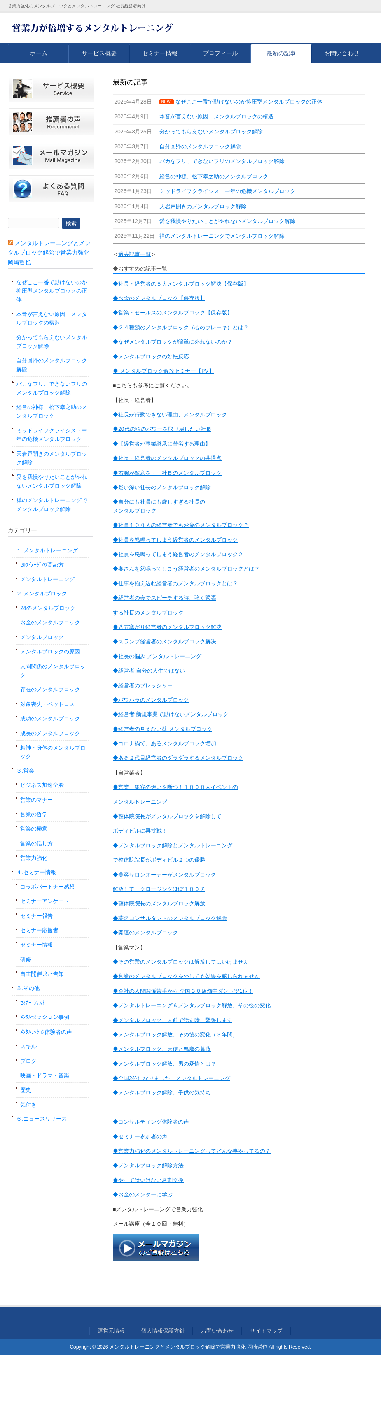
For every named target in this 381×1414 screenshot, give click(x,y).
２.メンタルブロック (41, 593)
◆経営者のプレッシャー (143, 685)
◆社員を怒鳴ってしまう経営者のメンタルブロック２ (178, 554)
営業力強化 (33, 858)
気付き (28, 1104)
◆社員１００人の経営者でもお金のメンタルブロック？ (181, 525)
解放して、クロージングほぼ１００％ (159, 889)
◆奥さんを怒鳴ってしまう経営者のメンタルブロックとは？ (186, 569)
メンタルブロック (134, 511)
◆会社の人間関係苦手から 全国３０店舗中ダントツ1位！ (183, 991)
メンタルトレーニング (140, 802)
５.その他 (28, 988)
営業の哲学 (33, 814)
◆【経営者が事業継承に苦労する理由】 (162, 444)
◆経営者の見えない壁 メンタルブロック (162, 729)
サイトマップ (266, 1331)
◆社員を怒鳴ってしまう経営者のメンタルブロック (175, 540)
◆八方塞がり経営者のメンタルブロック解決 (167, 627)
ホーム (38, 53)
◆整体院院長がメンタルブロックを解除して (167, 816)
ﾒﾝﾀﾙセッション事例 (44, 1017)
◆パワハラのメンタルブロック (151, 700)
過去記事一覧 (134, 254)
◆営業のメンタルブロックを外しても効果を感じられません (186, 976)
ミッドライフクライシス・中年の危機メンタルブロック (51, 434)
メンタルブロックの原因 (50, 651)
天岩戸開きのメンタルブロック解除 (51, 458)
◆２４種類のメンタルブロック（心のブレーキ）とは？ (181, 327)
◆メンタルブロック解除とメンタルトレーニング (172, 845)
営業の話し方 (36, 843)
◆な (118, 342)
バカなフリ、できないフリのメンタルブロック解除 (51, 388)
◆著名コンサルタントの (143, 918)
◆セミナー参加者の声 (140, 1136)
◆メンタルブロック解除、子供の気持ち (162, 1092)
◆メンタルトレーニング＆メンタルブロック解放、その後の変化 (192, 1005)
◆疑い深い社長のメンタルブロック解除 (162, 487)
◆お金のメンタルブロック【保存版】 (159, 298)
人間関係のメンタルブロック (53, 670)
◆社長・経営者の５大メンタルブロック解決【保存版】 (181, 284)
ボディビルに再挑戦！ (140, 830)
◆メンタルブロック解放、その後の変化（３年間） (175, 1034)
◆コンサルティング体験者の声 (151, 1122)
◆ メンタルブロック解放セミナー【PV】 (163, 371)
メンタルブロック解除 (200, 918)
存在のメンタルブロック (50, 689)
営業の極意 (33, 829)
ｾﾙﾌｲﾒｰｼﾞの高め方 (42, 565)
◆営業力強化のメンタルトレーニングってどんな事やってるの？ (192, 1151)
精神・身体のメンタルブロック (53, 752)
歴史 (25, 1090)
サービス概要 (99, 53)
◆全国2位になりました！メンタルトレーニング (171, 1078)
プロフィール (220, 53)
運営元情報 (111, 1331)
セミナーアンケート (44, 901)
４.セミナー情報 (36, 872)
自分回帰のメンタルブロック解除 (51, 364)
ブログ (28, 1061)
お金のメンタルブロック (50, 622)
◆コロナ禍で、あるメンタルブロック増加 (164, 743)
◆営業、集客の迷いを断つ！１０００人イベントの (175, 787)
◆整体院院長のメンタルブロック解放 (159, 903)
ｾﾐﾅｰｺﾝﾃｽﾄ (32, 1002)
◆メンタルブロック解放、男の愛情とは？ (164, 1064)
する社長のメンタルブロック (148, 613)
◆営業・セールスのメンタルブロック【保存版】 (172, 312)
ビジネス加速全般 (42, 785)
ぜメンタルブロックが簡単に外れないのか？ (178, 342)
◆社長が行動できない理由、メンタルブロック (170, 414)
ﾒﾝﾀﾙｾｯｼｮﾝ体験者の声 (46, 1032)
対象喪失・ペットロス (47, 704)
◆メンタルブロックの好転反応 (151, 356)
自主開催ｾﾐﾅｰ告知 (42, 974)
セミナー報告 (36, 916)
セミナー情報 (159, 53)
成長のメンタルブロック (50, 733)
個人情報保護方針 (163, 1331)
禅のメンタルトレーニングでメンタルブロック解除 (51, 504)
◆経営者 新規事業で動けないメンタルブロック (171, 714)
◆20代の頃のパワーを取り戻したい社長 (162, 429)
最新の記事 (281, 53)
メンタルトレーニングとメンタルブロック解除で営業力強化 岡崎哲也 (49, 252)
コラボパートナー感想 (47, 887)
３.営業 (25, 771)
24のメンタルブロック (47, 608)
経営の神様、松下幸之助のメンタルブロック (51, 411)
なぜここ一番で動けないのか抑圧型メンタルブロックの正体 (51, 291)
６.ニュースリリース (41, 1118)
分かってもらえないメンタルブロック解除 (51, 341)
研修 (25, 959)
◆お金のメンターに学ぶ (143, 1194)
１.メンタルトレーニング (47, 550)
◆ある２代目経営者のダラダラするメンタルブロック (178, 758)
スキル (28, 1046)
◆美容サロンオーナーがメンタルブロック (164, 874)
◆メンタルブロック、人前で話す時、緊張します (172, 1020)
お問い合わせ (341, 53)
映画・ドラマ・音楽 (44, 1075)
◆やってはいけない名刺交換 (148, 1180)
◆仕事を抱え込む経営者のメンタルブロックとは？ (175, 583)
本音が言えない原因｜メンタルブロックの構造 (51, 318)
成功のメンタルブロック (50, 718)
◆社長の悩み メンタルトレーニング (157, 656)
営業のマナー (36, 800)
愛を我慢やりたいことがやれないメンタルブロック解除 (51, 481)
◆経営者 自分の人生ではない (149, 670)
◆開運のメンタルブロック (145, 932)
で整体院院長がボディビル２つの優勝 (159, 860)
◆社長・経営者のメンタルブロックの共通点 (167, 458)
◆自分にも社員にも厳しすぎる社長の (159, 502)
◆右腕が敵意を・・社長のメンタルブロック (167, 473)
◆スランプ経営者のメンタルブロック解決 (164, 641)
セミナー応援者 (39, 930)
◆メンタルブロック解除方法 (148, 1165)
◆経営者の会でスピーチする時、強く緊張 (164, 598)
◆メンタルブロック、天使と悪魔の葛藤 (162, 1049)
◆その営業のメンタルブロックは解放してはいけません (181, 962)
